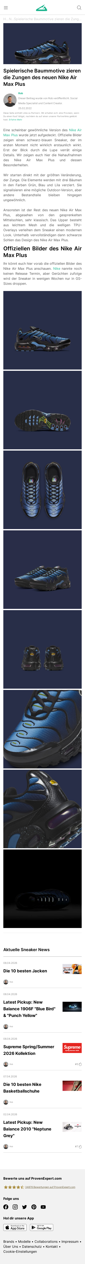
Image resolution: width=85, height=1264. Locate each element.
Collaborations (46, 1241)
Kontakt (52, 1246)
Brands (8, 1241)
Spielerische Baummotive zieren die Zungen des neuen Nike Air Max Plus (48, 19)
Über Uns (10, 1246)
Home (6, 19)
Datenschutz (32, 1246)
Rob (20, 93)
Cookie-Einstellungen (20, 1251)
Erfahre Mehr (15, 120)
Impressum (70, 1241)
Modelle (24, 1241)
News (11, 19)
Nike (56, 268)
